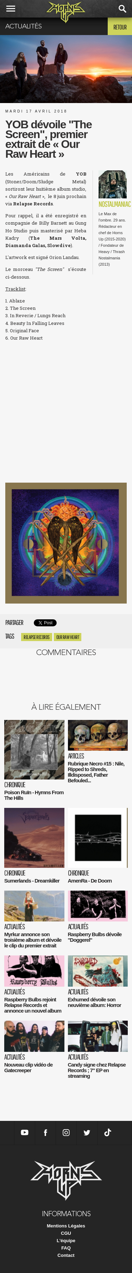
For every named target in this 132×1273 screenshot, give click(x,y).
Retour (119, 27)
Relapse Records (37, 637)
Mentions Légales (66, 1225)
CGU (66, 1233)
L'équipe (66, 1240)
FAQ (66, 1248)
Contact (65, 1255)
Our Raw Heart (67, 637)
